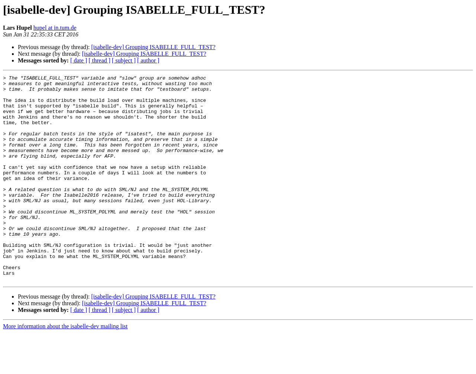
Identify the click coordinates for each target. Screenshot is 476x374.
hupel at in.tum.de (55, 28)
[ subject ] (124, 60)
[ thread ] (99, 60)
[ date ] (78, 60)
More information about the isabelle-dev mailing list (65, 367)
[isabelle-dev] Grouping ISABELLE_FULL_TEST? (153, 47)
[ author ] (148, 60)
